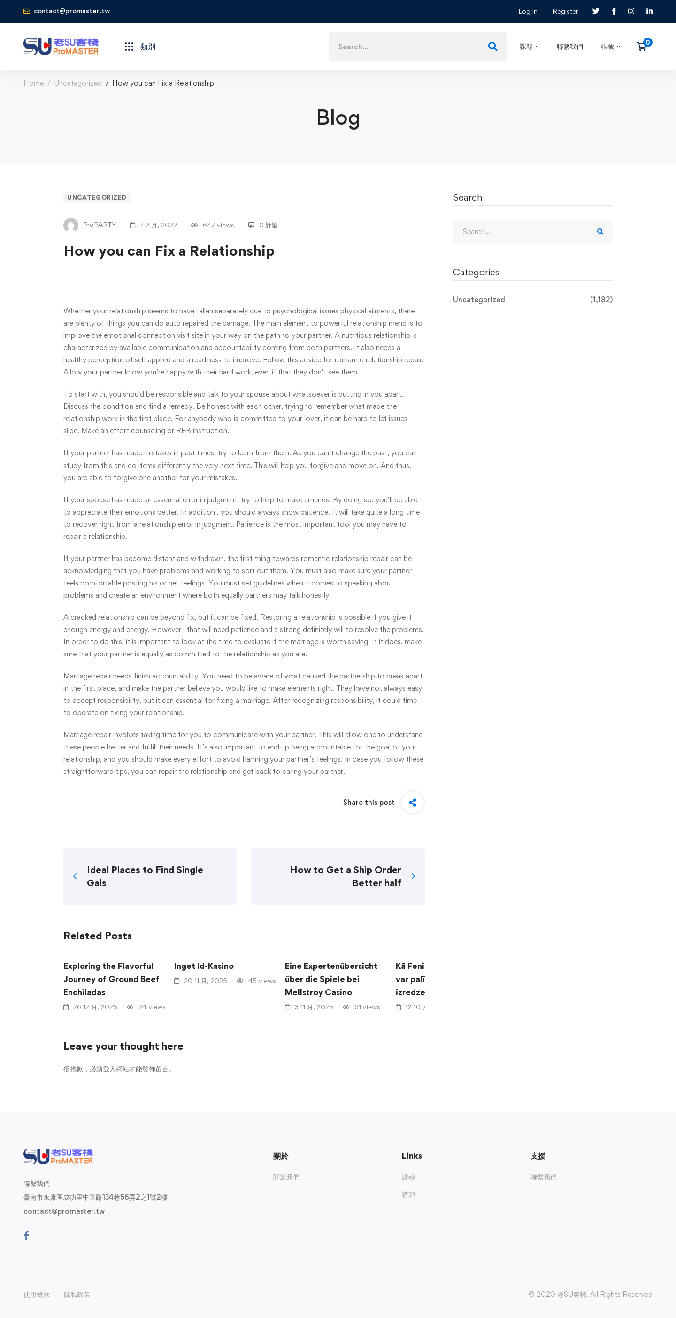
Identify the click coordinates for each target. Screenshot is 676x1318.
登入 (109, 1068)
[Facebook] (26, 1236)
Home (33, 82)
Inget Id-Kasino (204, 966)
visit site (190, 335)
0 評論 (263, 225)
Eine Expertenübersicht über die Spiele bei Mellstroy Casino (331, 979)
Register (565, 11)
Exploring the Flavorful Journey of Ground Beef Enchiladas (111, 979)
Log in (528, 11)
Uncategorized (78, 82)
